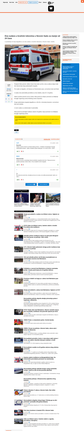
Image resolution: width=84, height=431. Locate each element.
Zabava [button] (45, 4)
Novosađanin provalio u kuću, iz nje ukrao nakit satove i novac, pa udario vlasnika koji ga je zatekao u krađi (41, 332)
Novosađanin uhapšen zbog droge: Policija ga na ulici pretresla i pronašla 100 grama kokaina (40, 394)
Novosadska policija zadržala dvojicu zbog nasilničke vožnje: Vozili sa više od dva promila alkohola (40, 362)
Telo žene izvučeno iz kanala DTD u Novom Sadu (39, 403)
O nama (7, 426)
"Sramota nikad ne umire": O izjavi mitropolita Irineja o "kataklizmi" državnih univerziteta (71, 35)
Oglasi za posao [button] (33, 4)
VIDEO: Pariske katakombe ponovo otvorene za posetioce (70, 43)
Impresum (22, 426)
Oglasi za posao (67, 116)
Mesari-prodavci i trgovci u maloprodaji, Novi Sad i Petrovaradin (68, 119)
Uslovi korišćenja (28, 426)
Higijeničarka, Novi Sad (68, 137)
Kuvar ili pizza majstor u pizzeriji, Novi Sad (70, 124)
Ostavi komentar (43, 177)
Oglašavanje (12, 426)
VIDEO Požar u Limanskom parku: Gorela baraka (39, 313)
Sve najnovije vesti (73, 56)
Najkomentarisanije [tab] (67, 85)
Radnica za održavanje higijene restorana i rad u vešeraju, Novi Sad (70, 140)
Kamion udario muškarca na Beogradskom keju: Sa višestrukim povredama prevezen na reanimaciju (39, 351)
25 (29, 306)
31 (29, 275)
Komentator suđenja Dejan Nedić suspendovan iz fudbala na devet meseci (21, 198)
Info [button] (16, 4)
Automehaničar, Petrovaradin (69, 126)
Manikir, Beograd (66, 133)
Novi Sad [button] (11, 4)
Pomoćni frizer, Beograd (68, 135)
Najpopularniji (55, 132)
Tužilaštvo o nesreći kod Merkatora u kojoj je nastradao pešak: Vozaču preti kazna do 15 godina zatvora (41, 262)
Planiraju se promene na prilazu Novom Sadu (69, 70)
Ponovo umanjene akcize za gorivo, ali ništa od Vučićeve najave (52, 198)
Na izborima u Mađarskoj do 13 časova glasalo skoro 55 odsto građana (70, 39)
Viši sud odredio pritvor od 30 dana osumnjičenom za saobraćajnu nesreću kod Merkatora (40, 251)
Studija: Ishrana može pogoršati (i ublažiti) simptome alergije (70, 51)
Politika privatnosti (37, 426)
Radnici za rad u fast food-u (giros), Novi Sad (70, 144)
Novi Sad (9, 81)
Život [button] (40, 4)
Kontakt (17, 426)
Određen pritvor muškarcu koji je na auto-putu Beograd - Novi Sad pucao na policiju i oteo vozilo (41, 229)
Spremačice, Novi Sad (67, 130)
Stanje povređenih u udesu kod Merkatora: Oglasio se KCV (42, 283)
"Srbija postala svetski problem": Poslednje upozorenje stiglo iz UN (35, 198)
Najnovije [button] (5, 4)
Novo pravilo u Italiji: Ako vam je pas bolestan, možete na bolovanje (70, 47)
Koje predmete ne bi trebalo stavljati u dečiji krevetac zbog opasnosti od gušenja (70, 30)
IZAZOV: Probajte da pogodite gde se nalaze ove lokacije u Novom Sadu (70, 73)
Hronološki (47, 132)
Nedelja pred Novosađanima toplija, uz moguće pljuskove (70, 54)
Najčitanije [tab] (65, 86)
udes (16, 125)
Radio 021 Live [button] (23, 4)
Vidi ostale (75, 112)
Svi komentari (31, 177)
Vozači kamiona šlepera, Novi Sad (70, 128)
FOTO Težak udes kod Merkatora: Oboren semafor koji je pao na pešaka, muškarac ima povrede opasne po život (41, 303)
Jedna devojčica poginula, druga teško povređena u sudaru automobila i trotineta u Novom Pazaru (69, 78)
